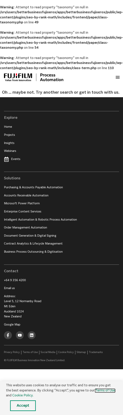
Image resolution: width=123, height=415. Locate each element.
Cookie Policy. (22, 395)
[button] (117, 77)
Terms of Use (105, 390)
